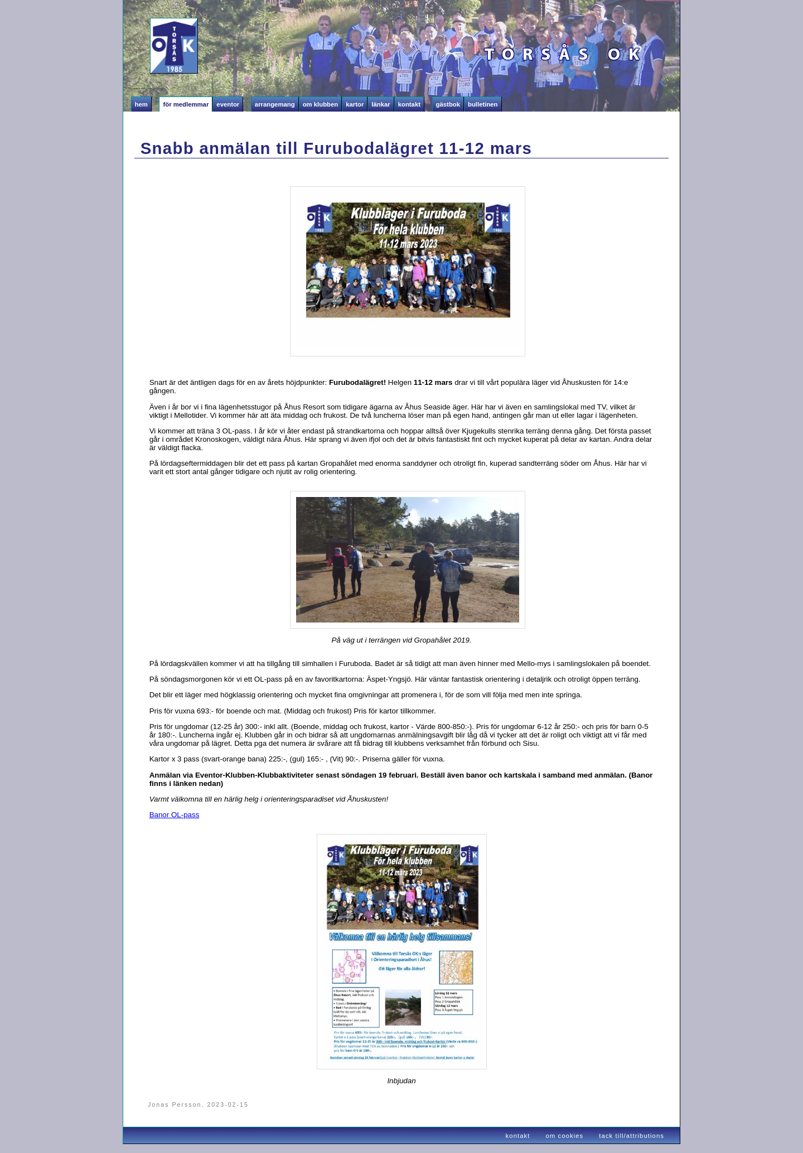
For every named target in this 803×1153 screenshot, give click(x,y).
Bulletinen (483, 104)
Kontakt (409, 104)
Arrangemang (275, 104)
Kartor (355, 104)
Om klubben (320, 104)
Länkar (380, 104)
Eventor (227, 104)
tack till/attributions (631, 1135)
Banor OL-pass (174, 815)
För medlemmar (186, 104)
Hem (141, 104)
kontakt (518, 1135)
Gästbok (448, 104)
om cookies (565, 1135)
